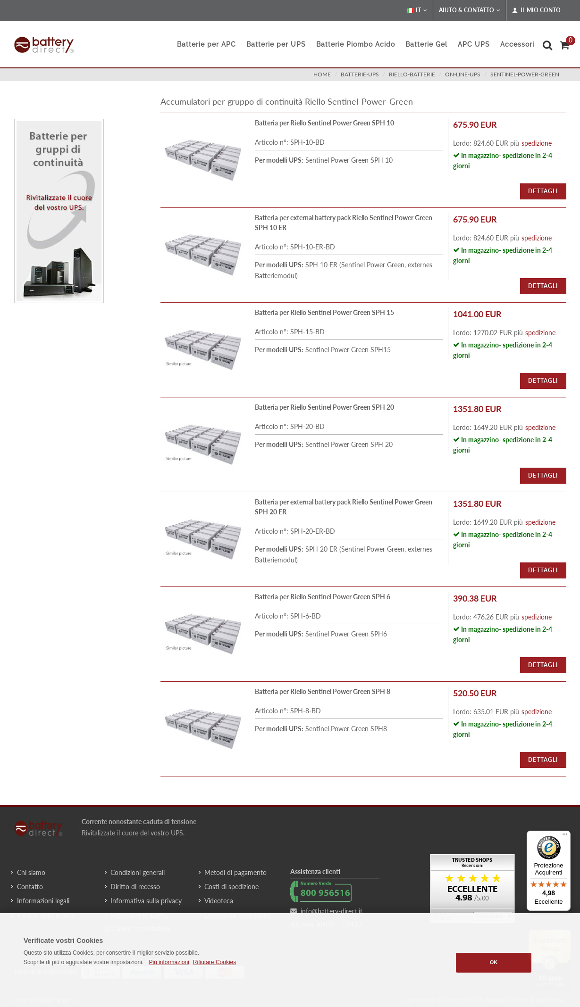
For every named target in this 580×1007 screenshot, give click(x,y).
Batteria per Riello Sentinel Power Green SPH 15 (324, 312)
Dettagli (543, 191)
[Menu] (565, 836)
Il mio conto (536, 10)
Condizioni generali (137, 872)
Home (322, 74)
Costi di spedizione (231, 887)
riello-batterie (412, 74)
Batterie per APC (206, 44)
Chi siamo (31, 872)
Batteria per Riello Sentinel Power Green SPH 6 (322, 597)
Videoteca (218, 901)
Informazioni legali (43, 901)
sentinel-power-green (524, 74)
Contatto (30, 887)
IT (417, 10)
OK (494, 962)
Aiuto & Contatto (469, 10)
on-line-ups (462, 74)
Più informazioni (169, 962)
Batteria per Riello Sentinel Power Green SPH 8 (322, 691)
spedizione (536, 143)
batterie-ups (360, 74)
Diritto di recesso (135, 887)
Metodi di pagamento (235, 872)
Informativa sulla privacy (146, 901)
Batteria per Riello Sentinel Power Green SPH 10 (324, 123)
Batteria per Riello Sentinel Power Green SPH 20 (324, 407)
